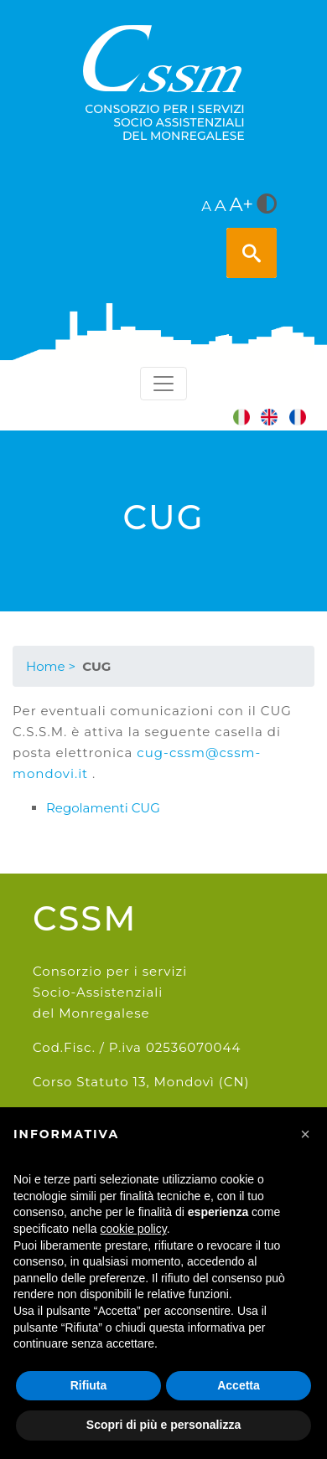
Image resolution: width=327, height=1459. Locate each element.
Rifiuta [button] (88, 1385)
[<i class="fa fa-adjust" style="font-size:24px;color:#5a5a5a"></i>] (267, 205)
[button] (305, 1134)
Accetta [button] (238, 1385)
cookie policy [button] (134, 1228)
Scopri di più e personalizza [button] (163, 1424)
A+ (242, 204)
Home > (50, 666)
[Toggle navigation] (163, 383)
